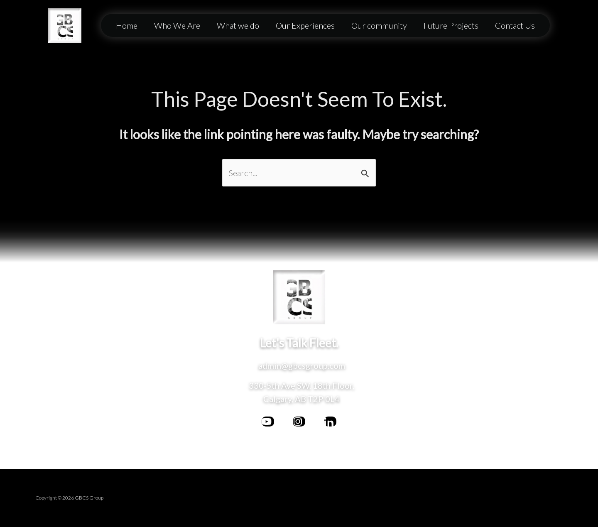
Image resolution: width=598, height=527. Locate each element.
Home (126, 25)
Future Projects (451, 25)
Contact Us (515, 25)
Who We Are (177, 25)
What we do (238, 25)
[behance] (330, 422)
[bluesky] (299, 422)
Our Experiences (305, 25)
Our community (379, 25)
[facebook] (268, 422)
